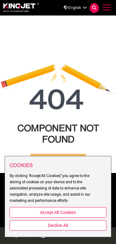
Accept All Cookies (58, 212)
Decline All (58, 225)
